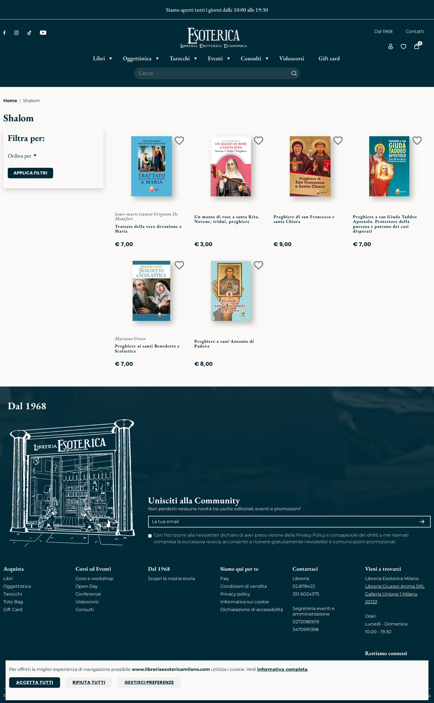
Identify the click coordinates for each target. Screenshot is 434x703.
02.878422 (304, 586)
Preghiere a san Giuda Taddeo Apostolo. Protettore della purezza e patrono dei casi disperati (385, 224)
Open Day (87, 586)
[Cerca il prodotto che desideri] (211, 73)
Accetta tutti (34, 682)
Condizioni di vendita (243, 586)
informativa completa (282, 669)
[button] (53, 155)
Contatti (415, 31)
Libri (8, 578)
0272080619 (306, 621)
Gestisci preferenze (149, 682)
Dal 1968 (383, 31)
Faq (224, 578)
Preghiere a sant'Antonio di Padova (224, 343)
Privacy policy (235, 594)
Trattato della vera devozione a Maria (148, 228)
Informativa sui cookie (244, 601)
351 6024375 (306, 594)
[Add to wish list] (179, 141)
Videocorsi (87, 601)
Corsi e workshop (94, 578)
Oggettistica (17, 586)
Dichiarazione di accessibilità (251, 609)
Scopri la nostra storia (171, 578)
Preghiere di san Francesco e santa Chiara (304, 219)
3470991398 (306, 629)
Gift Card (12, 609)
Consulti (85, 609)
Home (10, 100)
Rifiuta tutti (89, 682)
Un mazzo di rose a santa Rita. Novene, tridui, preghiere (226, 219)
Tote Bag (13, 601)
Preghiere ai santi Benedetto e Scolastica (147, 348)
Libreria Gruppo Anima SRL (395, 586)
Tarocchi (12, 594)
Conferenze (88, 594)
